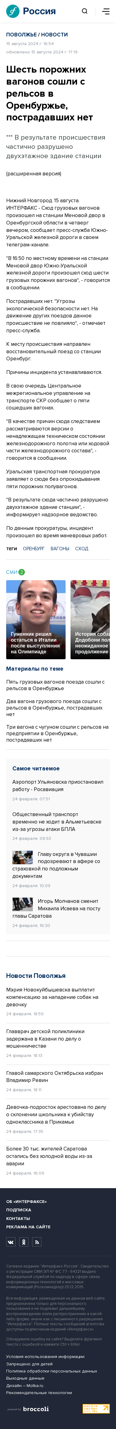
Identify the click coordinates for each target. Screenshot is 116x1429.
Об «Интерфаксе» (26, 1201)
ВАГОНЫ (60, 548)
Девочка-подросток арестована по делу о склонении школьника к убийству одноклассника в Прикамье (56, 1114)
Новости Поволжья (36, 976)
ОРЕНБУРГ (34, 548)
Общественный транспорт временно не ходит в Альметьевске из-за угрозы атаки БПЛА (56, 821)
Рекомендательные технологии (39, 1392)
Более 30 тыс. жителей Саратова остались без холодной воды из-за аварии (49, 1156)
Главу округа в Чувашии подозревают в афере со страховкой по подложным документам (56, 865)
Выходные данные (25, 1378)
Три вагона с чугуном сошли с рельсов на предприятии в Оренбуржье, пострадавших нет (57, 733)
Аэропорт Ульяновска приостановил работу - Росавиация (57, 786)
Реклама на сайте (28, 1227)
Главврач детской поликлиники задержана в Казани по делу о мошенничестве (45, 1039)
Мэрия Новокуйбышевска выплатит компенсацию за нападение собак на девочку (52, 997)
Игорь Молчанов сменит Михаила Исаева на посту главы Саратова (56, 908)
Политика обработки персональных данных (51, 1371)
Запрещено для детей (29, 1364)
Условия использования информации (45, 1356)
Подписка (18, 1210)
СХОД (81, 548)
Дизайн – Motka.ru (24, 1385)
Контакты (18, 1218)
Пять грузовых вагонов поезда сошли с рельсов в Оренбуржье (55, 685)
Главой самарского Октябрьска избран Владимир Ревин (54, 1077)
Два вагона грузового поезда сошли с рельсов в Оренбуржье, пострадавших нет (54, 708)
